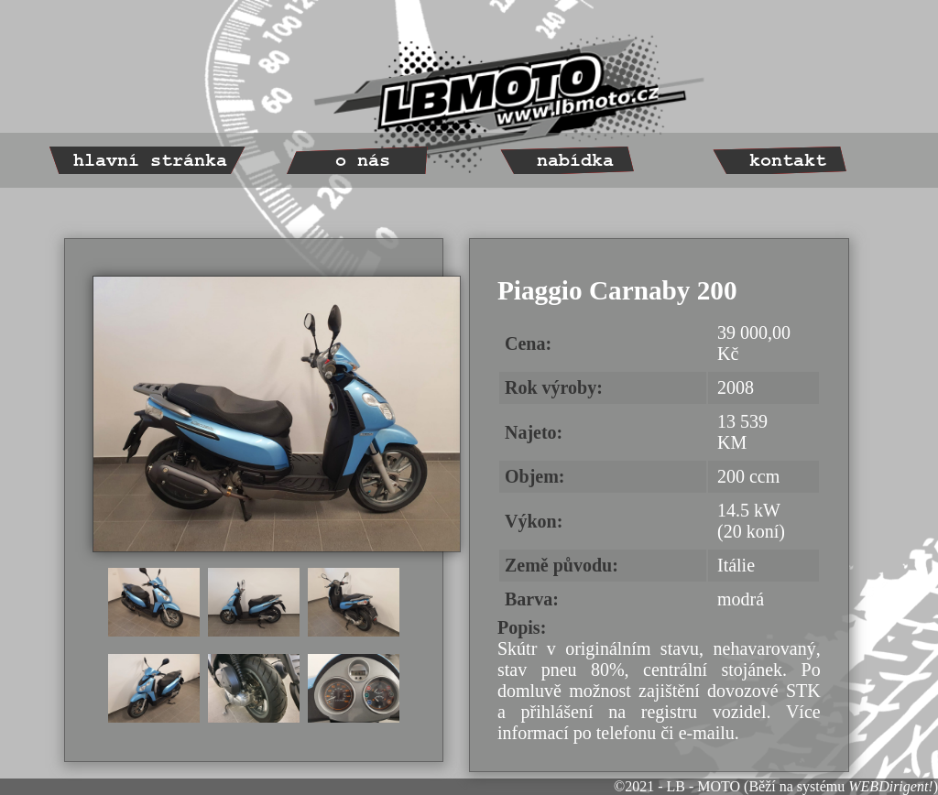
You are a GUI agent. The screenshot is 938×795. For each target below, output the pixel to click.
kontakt (787, 160)
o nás (362, 160)
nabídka (575, 160)
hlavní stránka (150, 160)
